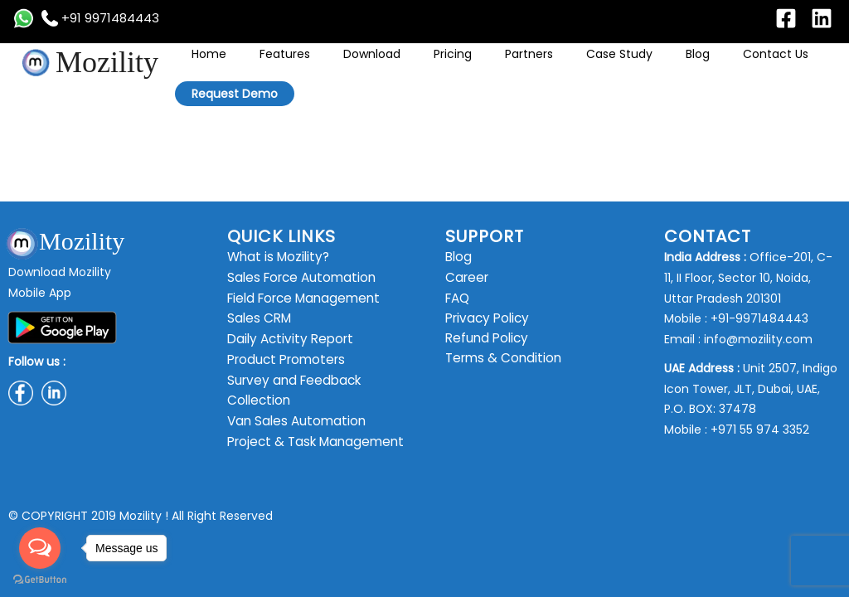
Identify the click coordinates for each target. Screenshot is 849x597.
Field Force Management (299, 298)
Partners (525, 66)
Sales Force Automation (296, 277)
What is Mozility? (275, 257)
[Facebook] (786, 18)
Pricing (472, 66)
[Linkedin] (821, 18)
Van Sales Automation (291, 421)
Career (465, 277)
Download (415, 66)
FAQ (456, 298)
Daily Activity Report (284, 339)
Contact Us (699, 66)
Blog (645, 66)
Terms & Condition (500, 360)
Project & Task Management (310, 442)
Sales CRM (256, 318)
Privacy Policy (484, 318)
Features (352, 66)
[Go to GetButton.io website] (39, 580)
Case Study (591, 66)
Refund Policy (484, 339)
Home (300, 66)
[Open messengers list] (40, 548)
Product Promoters (282, 360)
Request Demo (784, 67)
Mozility (107, 62)
